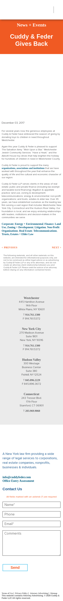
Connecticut (31, 394)
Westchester (31, 298)
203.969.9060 (32, 410)
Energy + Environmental (29, 223)
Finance (49, 223)
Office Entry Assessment (18, 481)
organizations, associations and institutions (23, 168)
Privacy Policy (21, 593)
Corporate (8, 223)
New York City (31, 329)
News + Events (31, 25)
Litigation (40, 227)
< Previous (9, 247)
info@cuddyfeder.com (17, 477)
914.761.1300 (32, 314)
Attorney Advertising (39, 593)
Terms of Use (7, 593)
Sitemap (53, 593)
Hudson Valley (31, 359)
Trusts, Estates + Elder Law (17, 234)
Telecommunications (45, 230)
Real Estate (25, 230)
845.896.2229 (32, 380)
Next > (56, 247)
